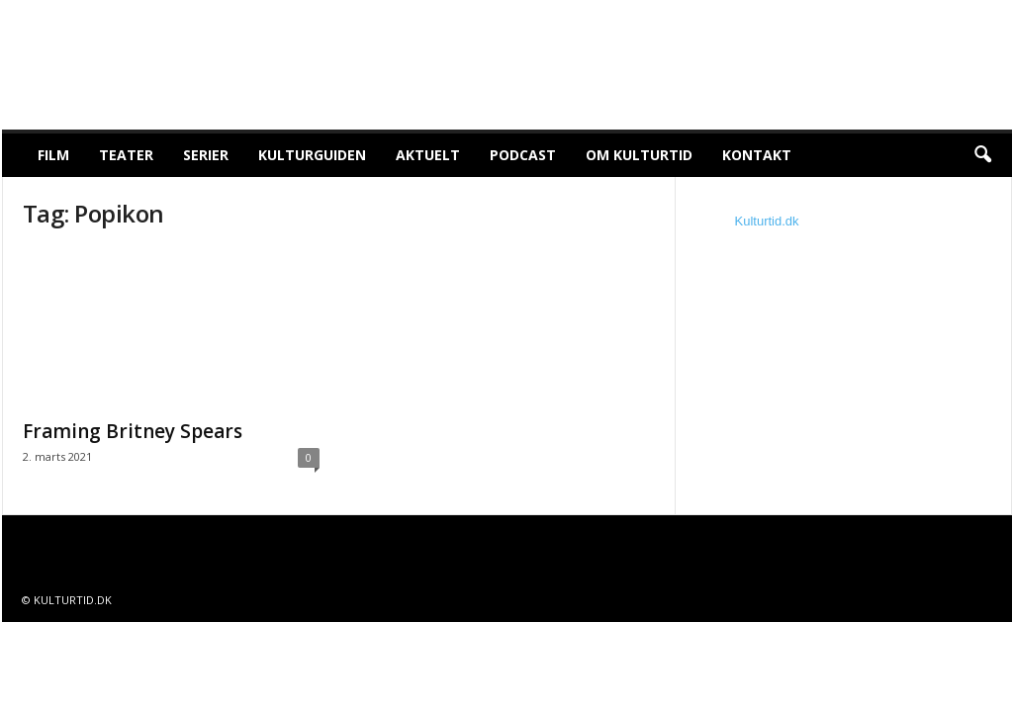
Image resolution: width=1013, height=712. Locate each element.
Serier (206, 154)
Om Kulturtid (639, 154)
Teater (126, 154)
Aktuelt (428, 154)
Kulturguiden (312, 154)
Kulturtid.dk (767, 221)
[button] (982, 155)
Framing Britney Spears (132, 431)
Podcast (523, 154)
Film (53, 154)
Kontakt (756, 154)
